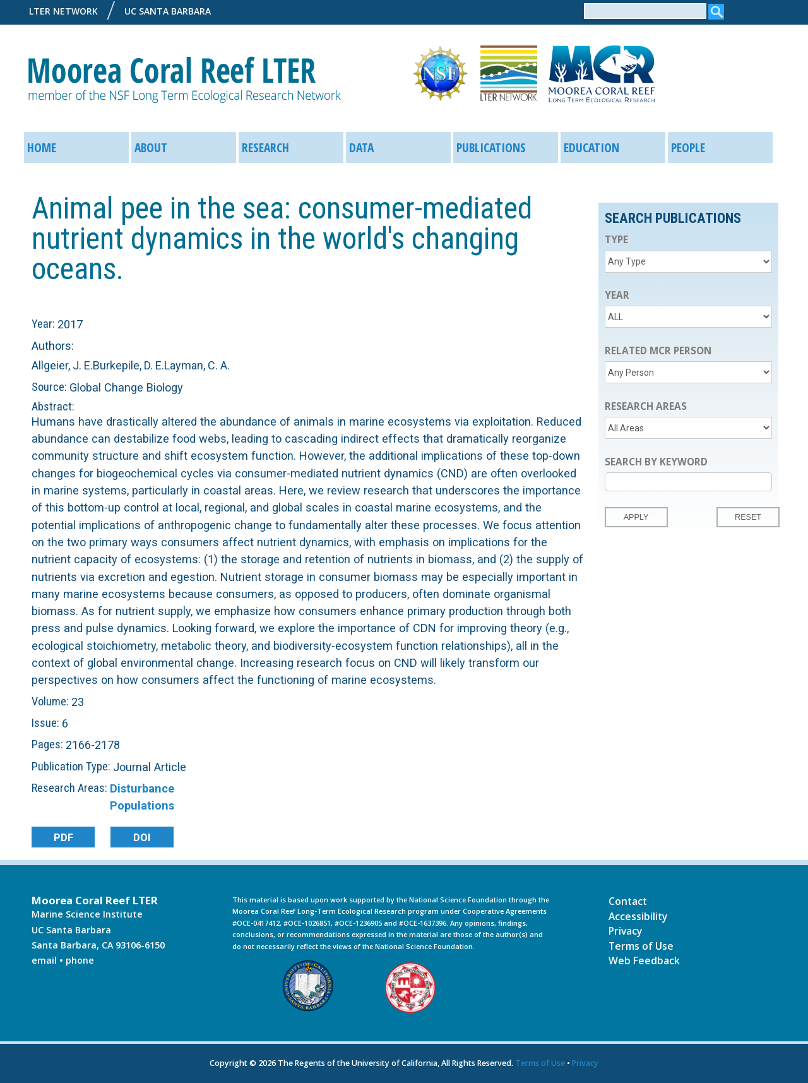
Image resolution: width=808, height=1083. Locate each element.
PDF (63, 837)
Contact (628, 900)
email (44, 960)
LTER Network (63, 11)
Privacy (625, 930)
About (150, 147)
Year (617, 295)
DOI (142, 837)
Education (591, 147)
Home (41, 147)
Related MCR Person (658, 350)
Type (616, 239)
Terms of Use (641, 945)
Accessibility (638, 916)
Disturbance (142, 788)
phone (80, 960)
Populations (142, 805)
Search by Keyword (656, 462)
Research (265, 147)
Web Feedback (644, 960)
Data (361, 147)
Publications (491, 147)
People (688, 147)
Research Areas (646, 406)
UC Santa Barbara (167, 11)
